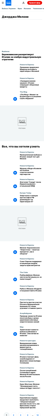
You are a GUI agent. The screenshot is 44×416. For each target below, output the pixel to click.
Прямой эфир (34, 3)
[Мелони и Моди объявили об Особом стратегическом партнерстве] (31, 171)
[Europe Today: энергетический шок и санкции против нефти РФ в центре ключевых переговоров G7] (31, 199)
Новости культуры (28, 340)
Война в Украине (9, 8)
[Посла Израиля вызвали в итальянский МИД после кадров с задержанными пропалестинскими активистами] (31, 185)
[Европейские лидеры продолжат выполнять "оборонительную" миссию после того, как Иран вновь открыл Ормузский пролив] (31, 403)
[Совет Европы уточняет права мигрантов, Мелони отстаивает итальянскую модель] (31, 264)
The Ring (23, 92)
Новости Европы (27, 64)
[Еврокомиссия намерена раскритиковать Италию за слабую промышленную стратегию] (22, 57)
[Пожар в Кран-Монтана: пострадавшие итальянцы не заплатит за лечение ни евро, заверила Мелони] (31, 387)
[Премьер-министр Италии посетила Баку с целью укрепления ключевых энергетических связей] (31, 319)
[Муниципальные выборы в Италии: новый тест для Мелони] (31, 158)
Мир (21, 327)
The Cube (24, 272)
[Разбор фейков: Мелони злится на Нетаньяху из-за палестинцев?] (31, 278)
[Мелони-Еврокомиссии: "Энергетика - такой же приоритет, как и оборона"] (31, 251)
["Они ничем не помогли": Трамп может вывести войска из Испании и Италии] (31, 333)
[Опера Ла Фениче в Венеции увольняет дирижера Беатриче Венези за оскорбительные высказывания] (31, 346)
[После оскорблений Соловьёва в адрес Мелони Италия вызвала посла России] (31, 374)
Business (5, 51)
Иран (20, 8)
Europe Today (25, 193)
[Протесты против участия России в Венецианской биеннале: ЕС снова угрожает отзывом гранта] (31, 305)
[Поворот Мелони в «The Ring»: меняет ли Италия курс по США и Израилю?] (31, 98)
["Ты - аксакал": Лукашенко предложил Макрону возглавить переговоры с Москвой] (31, 70)
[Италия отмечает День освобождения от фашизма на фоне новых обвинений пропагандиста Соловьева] (31, 360)
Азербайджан (26, 313)
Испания (27, 8)
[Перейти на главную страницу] (8, 3)
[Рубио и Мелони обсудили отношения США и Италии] (31, 292)
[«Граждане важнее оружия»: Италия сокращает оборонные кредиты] (31, 84)
